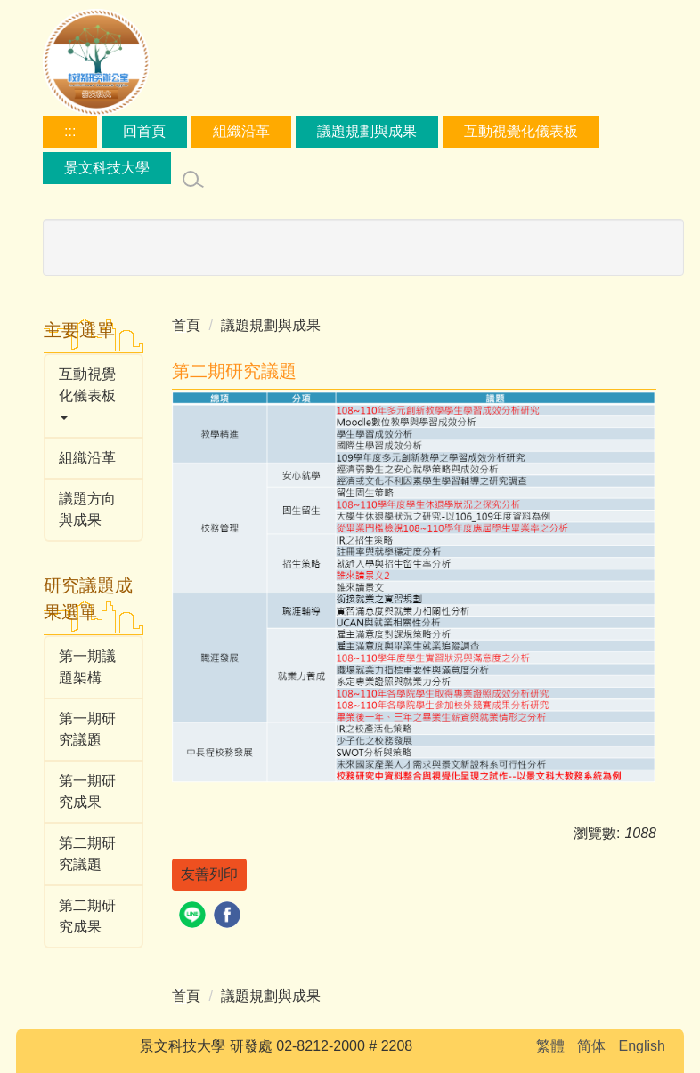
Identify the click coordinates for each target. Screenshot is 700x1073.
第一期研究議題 (87, 729)
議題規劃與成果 (367, 131)
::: (70, 131)
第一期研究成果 (87, 791)
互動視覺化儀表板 (521, 131)
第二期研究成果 (87, 916)
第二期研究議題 (87, 853)
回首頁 (144, 131)
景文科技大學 (107, 167)
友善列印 (209, 874)
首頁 (186, 325)
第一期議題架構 (87, 667)
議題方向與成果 (87, 509)
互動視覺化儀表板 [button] (87, 393)
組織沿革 (241, 131)
